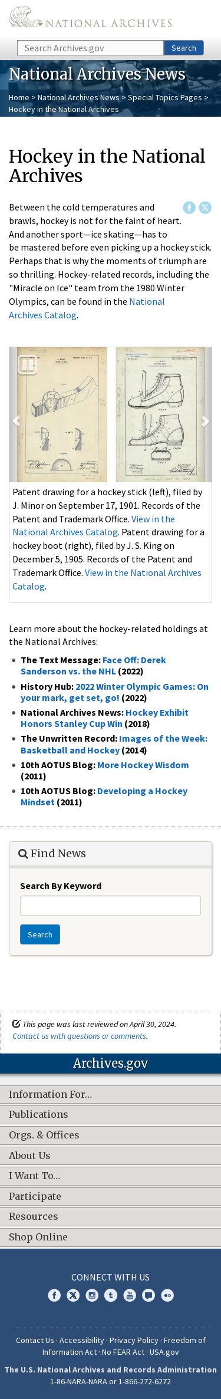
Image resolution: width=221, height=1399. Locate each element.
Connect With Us (110, 1277)
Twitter (205, 207)
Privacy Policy (134, 1340)
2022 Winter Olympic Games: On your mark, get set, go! (115, 691)
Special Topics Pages (165, 97)
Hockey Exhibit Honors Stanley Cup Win (105, 717)
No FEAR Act (123, 1352)
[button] (16, 414)
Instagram (92, 1295)
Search (183, 47)
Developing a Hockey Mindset (104, 796)
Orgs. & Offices (44, 1135)
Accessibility (82, 1340)
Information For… (50, 1094)
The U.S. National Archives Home (90, 19)
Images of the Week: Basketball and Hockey (114, 743)
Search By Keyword (60, 885)
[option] (110, 414)
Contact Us (35, 1340)
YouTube (130, 1295)
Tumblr (111, 1295)
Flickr (167, 1295)
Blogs (148, 1295)
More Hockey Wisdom (143, 765)
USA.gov (164, 1352)
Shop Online (38, 1237)
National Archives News (79, 97)
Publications (38, 1115)
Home (19, 97)
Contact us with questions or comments (79, 1036)
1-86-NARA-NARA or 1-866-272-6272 (110, 1381)
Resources (33, 1217)
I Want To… (34, 1176)
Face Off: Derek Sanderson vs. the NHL (93, 665)
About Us (30, 1156)
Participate (35, 1196)
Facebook (189, 207)
